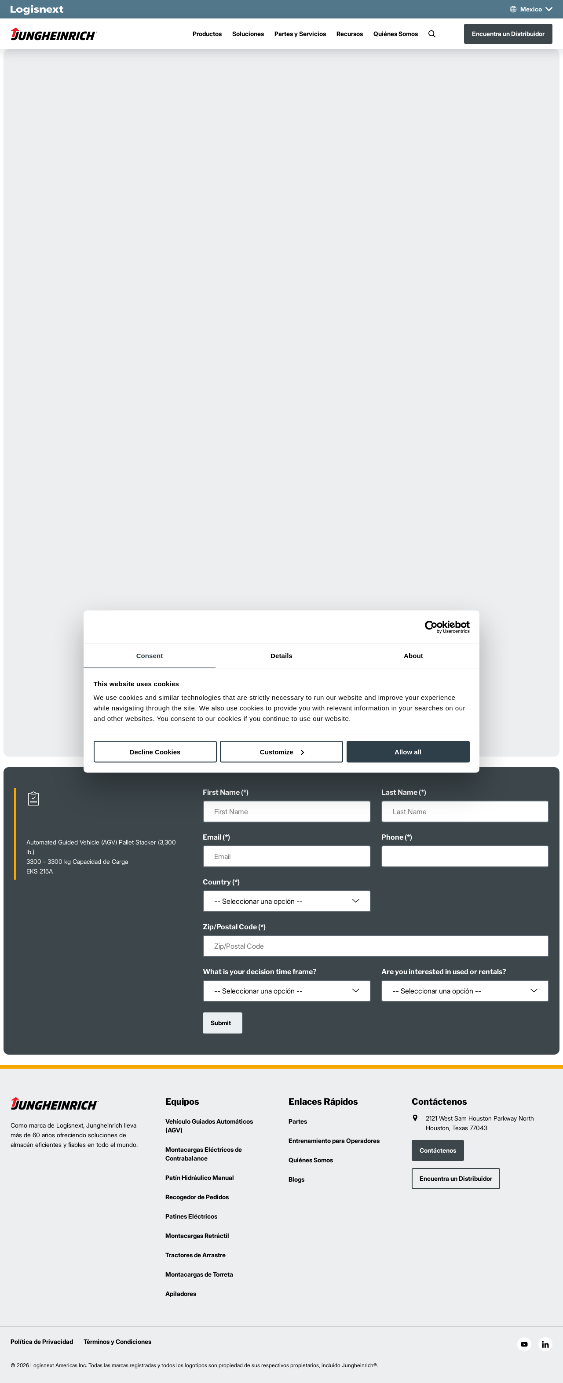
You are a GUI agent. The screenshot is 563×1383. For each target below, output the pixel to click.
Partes (298, 1121)
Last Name (399, 792)
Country (217, 882)
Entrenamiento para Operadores (334, 1140)
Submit (221, 1022)
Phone (392, 837)
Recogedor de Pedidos (197, 1197)
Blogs (296, 1179)
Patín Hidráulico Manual (199, 1177)
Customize (282, 751)
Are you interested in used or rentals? (443, 972)
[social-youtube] (524, 1344)
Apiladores (180, 1293)
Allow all (408, 751)
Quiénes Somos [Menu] (395, 33)
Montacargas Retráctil (197, 1235)
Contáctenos (438, 1150)
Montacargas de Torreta (199, 1274)
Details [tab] (281, 655)
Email (212, 837)
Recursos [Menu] (349, 33)
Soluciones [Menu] (248, 33)
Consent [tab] (149, 655)
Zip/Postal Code (230, 927)
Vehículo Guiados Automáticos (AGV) (209, 1125)
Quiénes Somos (311, 1160)
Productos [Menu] (207, 33)
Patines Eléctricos (191, 1216)
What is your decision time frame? (260, 972)
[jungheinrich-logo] (55, 33)
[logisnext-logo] (55, 1103)
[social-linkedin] (545, 1344)
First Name (221, 792)
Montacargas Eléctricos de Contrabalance (203, 1154)
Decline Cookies (155, 751)
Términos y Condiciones (117, 1341)
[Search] (431, 34)
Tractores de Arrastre (195, 1255)
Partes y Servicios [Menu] (300, 33)
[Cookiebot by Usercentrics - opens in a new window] (431, 626)
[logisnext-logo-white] (37, 9)
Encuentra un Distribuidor (508, 33)
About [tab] (413, 655)
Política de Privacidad (42, 1341)
